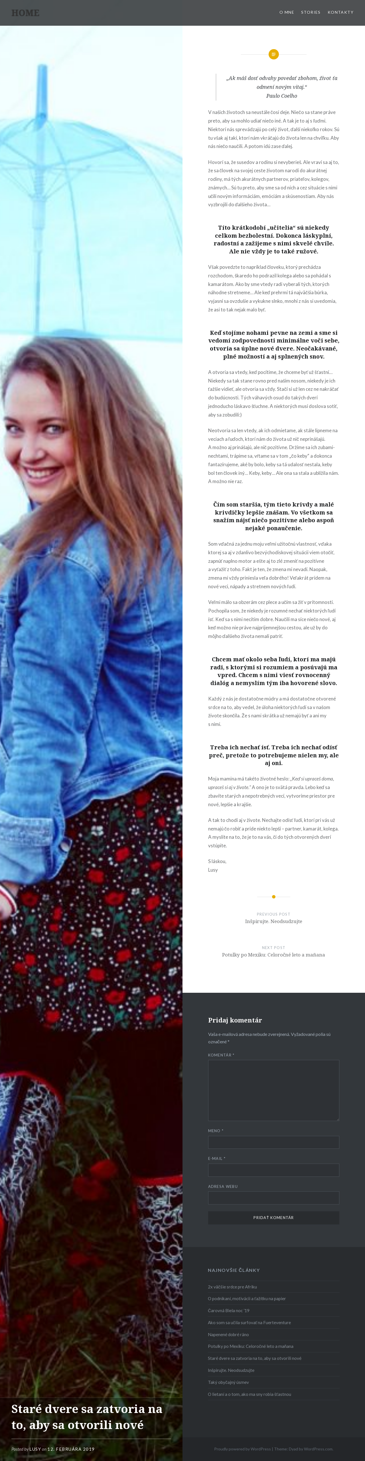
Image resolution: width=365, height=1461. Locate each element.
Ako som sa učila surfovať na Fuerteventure (249, 1322)
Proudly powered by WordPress (242, 1448)
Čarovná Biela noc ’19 (229, 1310)
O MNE (286, 12)
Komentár (221, 1055)
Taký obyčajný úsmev (228, 1382)
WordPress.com (318, 1448)
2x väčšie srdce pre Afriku (232, 1286)
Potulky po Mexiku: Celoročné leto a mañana (250, 1346)
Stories (311, 12)
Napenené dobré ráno (228, 1334)
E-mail (217, 1158)
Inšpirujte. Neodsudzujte (231, 1370)
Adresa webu (223, 1186)
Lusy (35, 1449)
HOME (25, 13)
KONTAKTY (341, 12)
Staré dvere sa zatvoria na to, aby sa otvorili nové (254, 1358)
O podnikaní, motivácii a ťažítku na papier (247, 1298)
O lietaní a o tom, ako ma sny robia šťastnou (249, 1394)
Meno (216, 1130)
